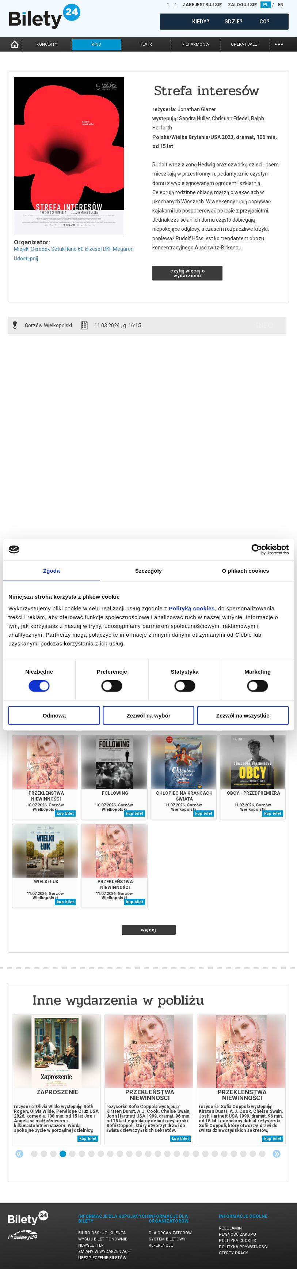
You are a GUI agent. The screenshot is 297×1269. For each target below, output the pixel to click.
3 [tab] (53, 1154)
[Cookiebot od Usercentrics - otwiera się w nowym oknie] (257, 549)
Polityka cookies (237, 1240)
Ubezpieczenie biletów (102, 1257)
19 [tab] (205, 1154)
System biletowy (167, 1239)
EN (280, 4)
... (279, 43)
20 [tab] (215, 1154)
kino (96, 44)
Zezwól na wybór (148, 715)
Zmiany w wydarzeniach (104, 1251)
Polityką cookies (192, 608)
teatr (146, 44)
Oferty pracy (233, 1253)
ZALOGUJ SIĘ (242, 4)
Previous (19, 1154)
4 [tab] (63, 1154)
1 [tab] (34, 1154)
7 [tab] (91, 1154)
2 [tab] (44, 1154)
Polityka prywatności (243, 1246)
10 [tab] (120, 1154)
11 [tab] (129, 1154)
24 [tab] (253, 1154)
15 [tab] (167, 1154)
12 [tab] (139, 1154)
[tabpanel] (56, 1079)
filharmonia (195, 44)
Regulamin (230, 1228)
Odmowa (54, 715)
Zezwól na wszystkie (243, 715)
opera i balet (245, 44)
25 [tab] (262, 1154)
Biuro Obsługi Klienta (102, 1233)
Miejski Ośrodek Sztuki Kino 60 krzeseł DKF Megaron (74, 249)
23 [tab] (243, 1154)
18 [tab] (196, 1154)
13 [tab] (148, 1154)
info (264, 325)
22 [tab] (234, 1154)
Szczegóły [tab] (148, 571)
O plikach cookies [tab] (245, 571)
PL (266, 4)
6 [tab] (82, 1154)
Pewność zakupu (237, 1234)
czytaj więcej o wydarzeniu (187, 273)
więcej (148, 930)
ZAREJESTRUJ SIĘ (202, 4)
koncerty (47, 44)
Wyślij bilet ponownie (102, 1239)
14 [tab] (158, 1154)
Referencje (161, 1245)
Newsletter (91, 1245)
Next (277, 1154)
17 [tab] (186, 1154)
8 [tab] (101, 1154)
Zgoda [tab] (51, 571)
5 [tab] (72, 1154)
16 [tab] (177, 1154)
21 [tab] (224, 1154)
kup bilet (65, 813)
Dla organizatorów (170, 1233)
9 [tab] (110, 1154)
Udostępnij (26, 258)
